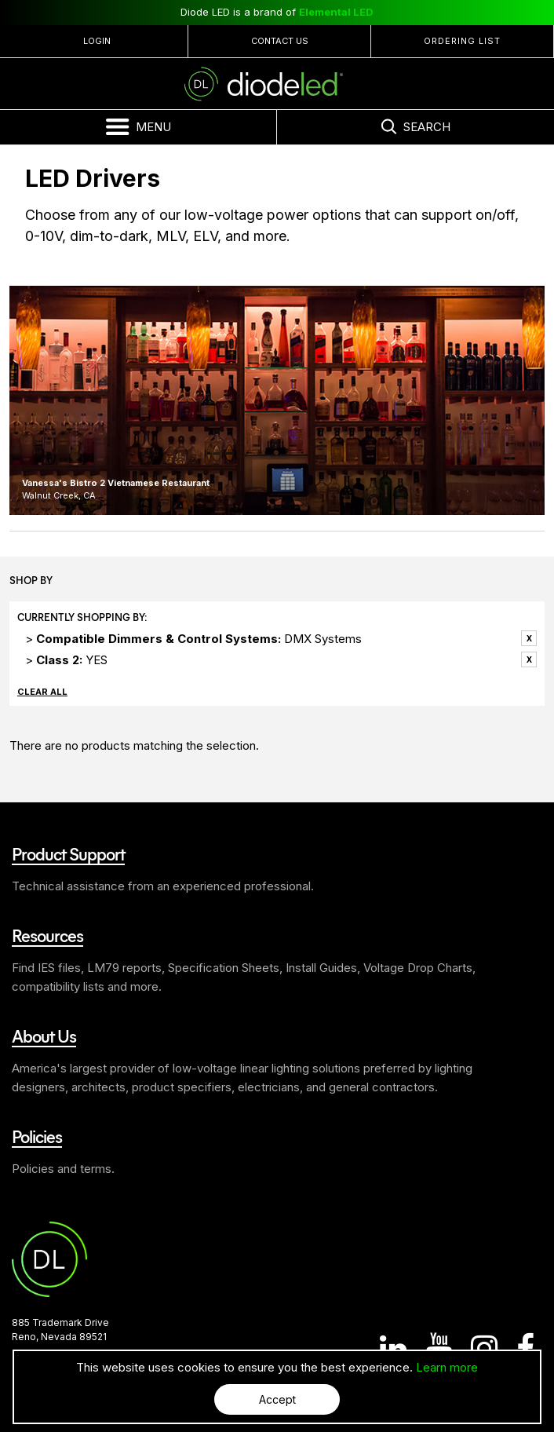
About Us (44, 1035)
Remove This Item (529, 638)
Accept (277, 1399)
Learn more (447, 1367)
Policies (37, 1136)
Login (97, 40)
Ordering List (462, 40)
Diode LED (277, 84)
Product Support (68, 853)
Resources (47, 935)
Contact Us (279, 40)
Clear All (42, 691)
